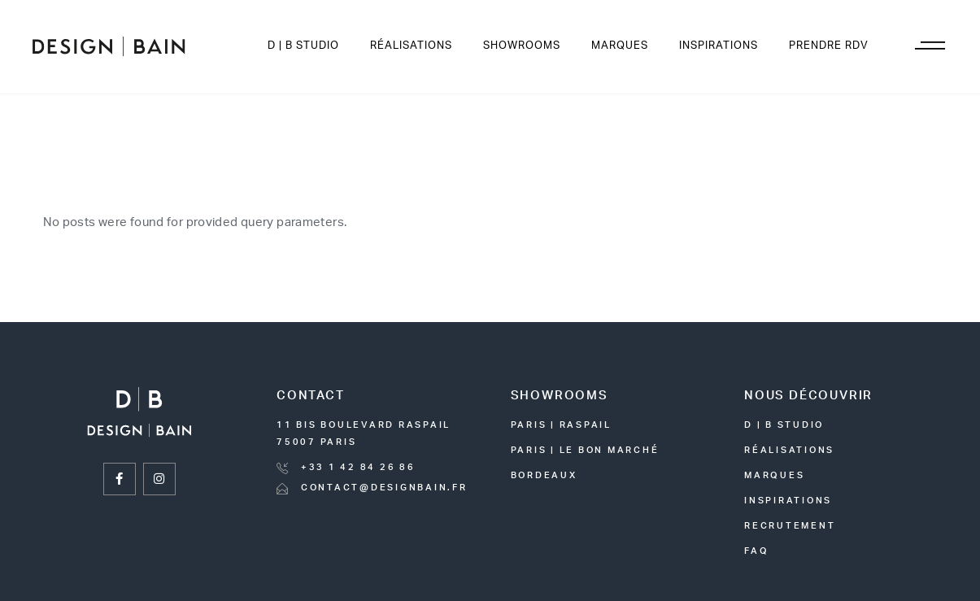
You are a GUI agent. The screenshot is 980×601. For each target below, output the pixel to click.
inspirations (788, 500)
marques (774, 475)
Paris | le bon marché (585, 450)
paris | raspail (561, 424)
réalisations (789, 450)
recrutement (789, 525)
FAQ (756, 551)
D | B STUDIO (784, 424)
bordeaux (544, 475)
